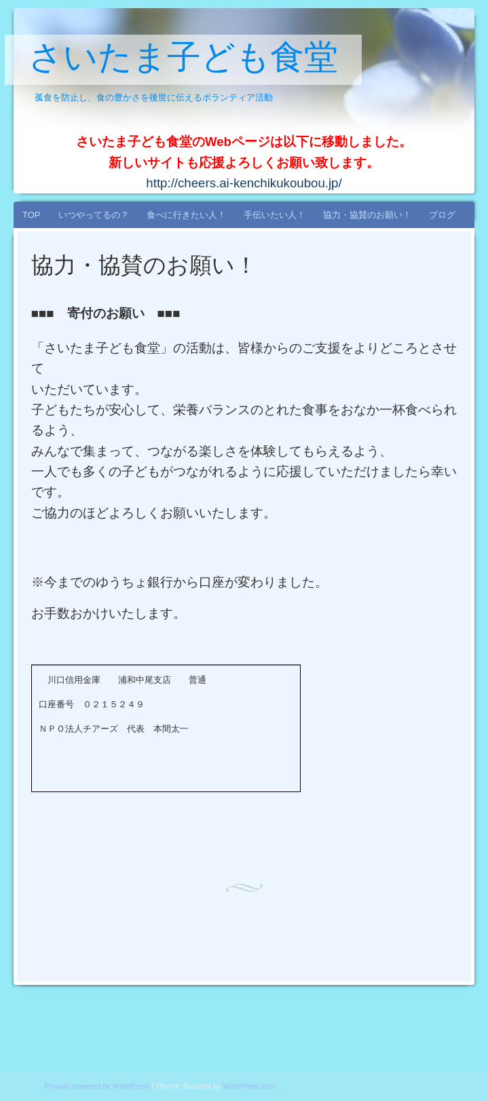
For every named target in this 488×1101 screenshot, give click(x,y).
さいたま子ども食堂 (183, 60)
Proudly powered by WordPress (97, 1086)
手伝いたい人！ (274, 215)
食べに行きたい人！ (186, 215)
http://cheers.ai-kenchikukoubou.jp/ (243, 183)
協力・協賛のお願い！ (367, 215)
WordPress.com (249, 1086)
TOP (31, 215)
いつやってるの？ (93, 215)
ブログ (442, 215)
